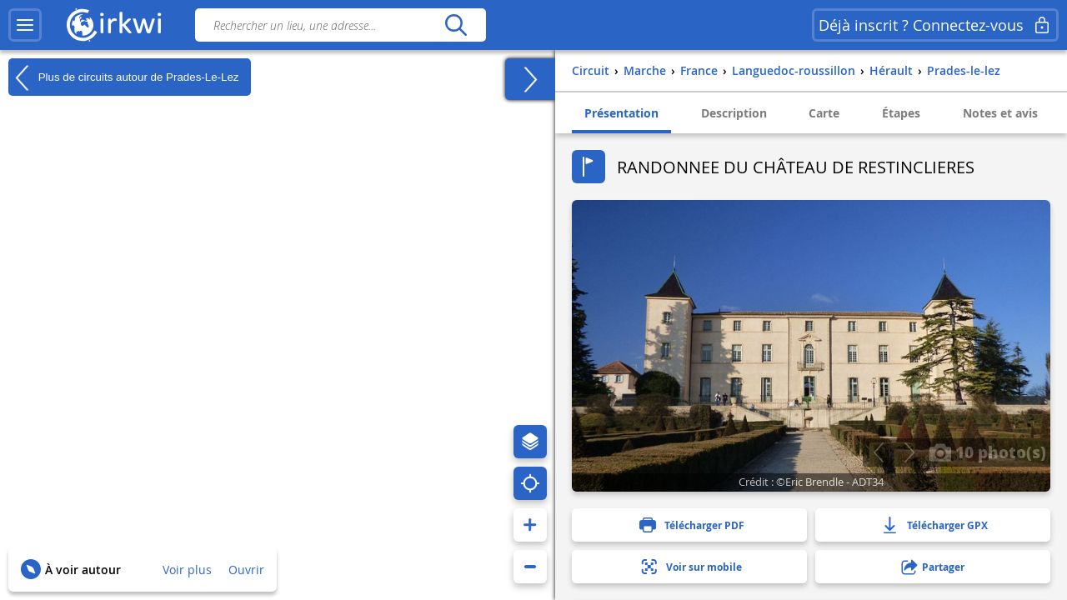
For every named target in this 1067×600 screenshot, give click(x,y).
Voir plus (187, 570)
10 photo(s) (987, 451)
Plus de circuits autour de (123, 77)
